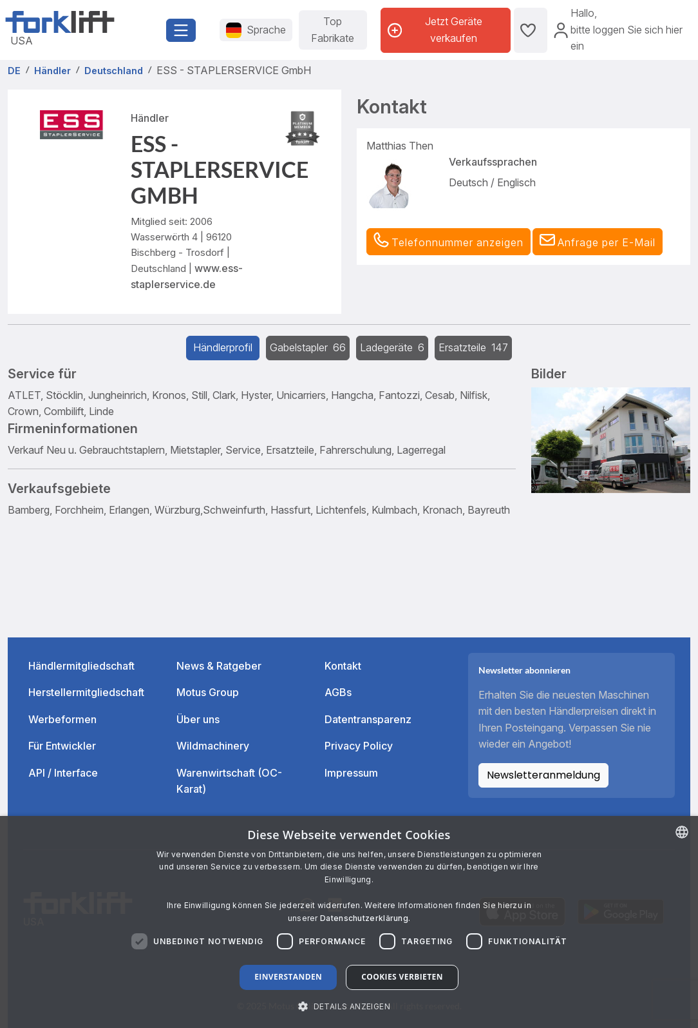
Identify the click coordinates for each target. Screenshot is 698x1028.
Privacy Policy (359, 745)
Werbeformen (62, 719)
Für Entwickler (62, 745)
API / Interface (63, 772)
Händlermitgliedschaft (81, 665)
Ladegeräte (392, 347)
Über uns (198, 719)
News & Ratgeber (218, 665)
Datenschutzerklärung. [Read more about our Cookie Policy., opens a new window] (365, 918)
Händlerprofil (222, 347)
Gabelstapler (308, 347)
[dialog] (349, 922)
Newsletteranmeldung (543, 775)
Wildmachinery (212, 745)
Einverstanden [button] (288, 976)
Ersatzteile (473, 347)
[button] (598, 241)
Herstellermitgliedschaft (86, 692)
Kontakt (343, 665)
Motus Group (207, 692)
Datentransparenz (368, 719)
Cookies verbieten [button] (402, 976)
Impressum (351, 772)
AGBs (338, 692)
